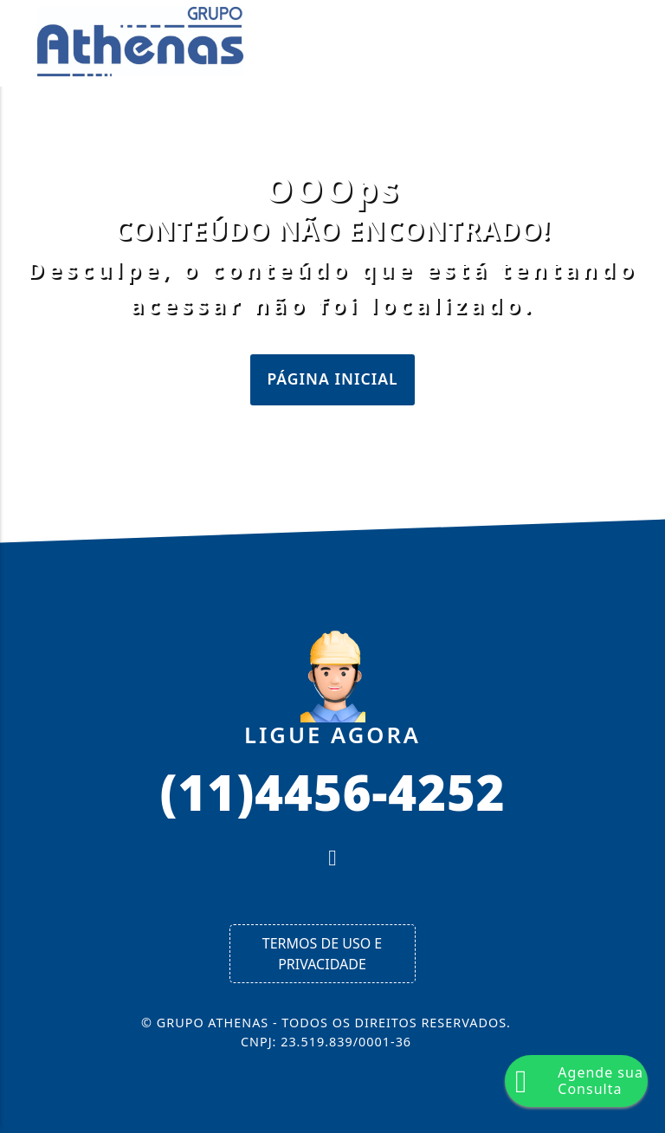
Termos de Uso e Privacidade (322, 954)
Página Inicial (332, 378)
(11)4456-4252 (332, 791)
